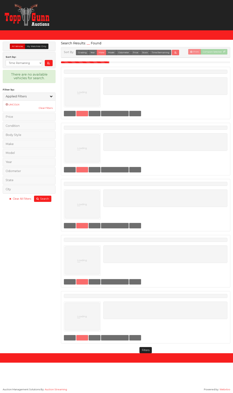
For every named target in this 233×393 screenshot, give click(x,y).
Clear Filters (46, 107)
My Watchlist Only (36, 46)
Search (42, 198)
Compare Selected (214, 51)
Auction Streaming (56, 389)
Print (194, 51)
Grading (82, 52)
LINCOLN (14, 104)
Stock (145, 52)
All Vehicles (17, 46)
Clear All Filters (20, 198)
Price (135, 52)
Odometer (123, 52)
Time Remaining (160, 52)
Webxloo (225, 389)
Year (92, 52)
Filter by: (9, 89)
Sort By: (69, 52)
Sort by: (12, 56)
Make (101, 52)
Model (111, 52)
